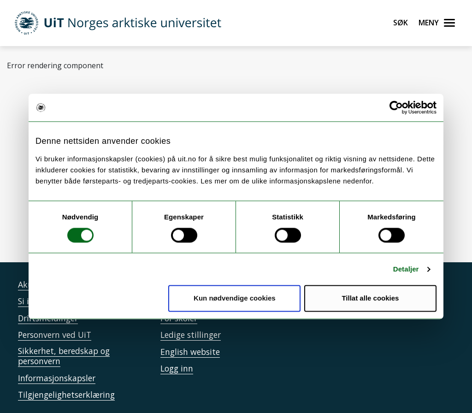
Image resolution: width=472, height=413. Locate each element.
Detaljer (406, 269)
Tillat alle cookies (370, 298)
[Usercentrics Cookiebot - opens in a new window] (396, 107)
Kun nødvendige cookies (235, 298)
